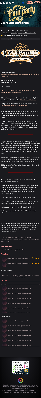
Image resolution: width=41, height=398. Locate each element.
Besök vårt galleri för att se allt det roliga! (14, 106)
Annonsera (7, 392)
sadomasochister (22, 386)
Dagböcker (27, 237)
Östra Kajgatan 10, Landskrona (21, 33)
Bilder (22, 237)
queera (34, 386)
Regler (26, 390)
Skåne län (33, 33)
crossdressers (13, 386)
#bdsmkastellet (15, 237)
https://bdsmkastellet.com (26, 239)
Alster (31, 237)
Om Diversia (21, 390)
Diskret (22, 392)
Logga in (29, 3)
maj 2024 (12, 31)
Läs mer (26, 388)
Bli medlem (37, 3)
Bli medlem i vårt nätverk (28, 100)
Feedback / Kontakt (34, 390)
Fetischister (6, 386)
